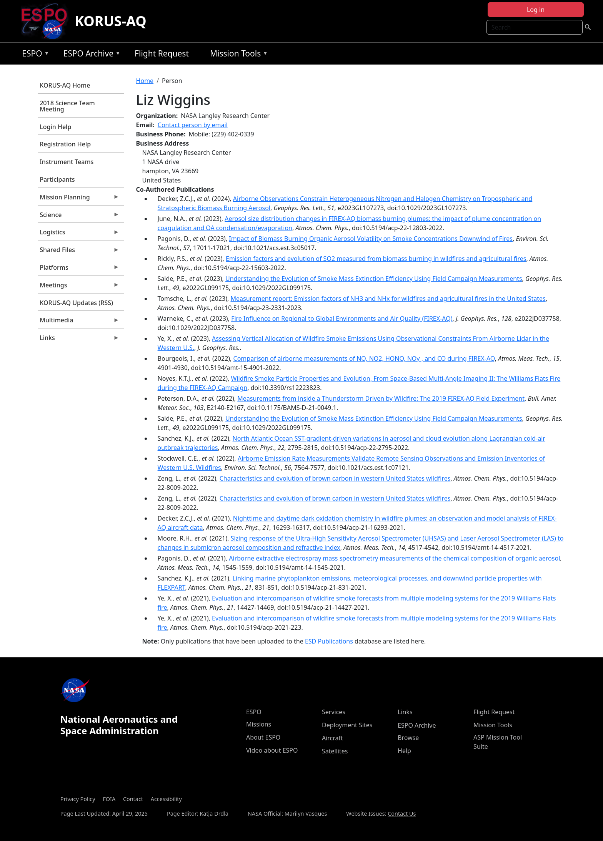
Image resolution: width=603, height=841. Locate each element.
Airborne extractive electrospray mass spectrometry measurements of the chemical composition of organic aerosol (394, 558)
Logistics (78, 234)
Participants (57, 179)
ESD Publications (329, 641)
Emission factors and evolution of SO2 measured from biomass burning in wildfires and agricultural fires (376, 258)
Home (145, 80)
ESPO (33, 54)
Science (78, 217)
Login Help (55, 127)
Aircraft (332, 738)
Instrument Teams (66, 162)
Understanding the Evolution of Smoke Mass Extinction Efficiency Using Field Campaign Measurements (373, 278)
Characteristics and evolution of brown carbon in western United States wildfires (335, 478)
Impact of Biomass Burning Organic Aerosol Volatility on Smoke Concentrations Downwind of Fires (371, 238)
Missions (258, 724)
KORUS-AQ (111, 21)
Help (404, 750)
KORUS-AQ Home (65, 85)
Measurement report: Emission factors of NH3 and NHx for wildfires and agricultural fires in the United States (387, 298)
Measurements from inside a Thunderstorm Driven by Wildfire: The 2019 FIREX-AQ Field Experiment (381, 398)
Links (78, 339)
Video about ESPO (272, 750)
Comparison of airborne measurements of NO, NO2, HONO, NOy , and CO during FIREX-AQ (364, 358)
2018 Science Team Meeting (67, 106)
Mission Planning (78, 199)
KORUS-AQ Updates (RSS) (76, 303)
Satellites (335, 751)
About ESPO (263, 737)
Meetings (78, 287)
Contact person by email (193, 125)
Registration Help (65, 144)
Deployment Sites (347, 725)
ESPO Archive (90, 54)
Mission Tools (237, 54)
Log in (536, 9)
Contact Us (402, 813)
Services (333, 712)
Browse (408, 737)
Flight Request (162, 53)
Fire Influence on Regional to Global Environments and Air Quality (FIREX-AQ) (341, 318)
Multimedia (78, 322)
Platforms (78, 269)
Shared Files (78, 251)
